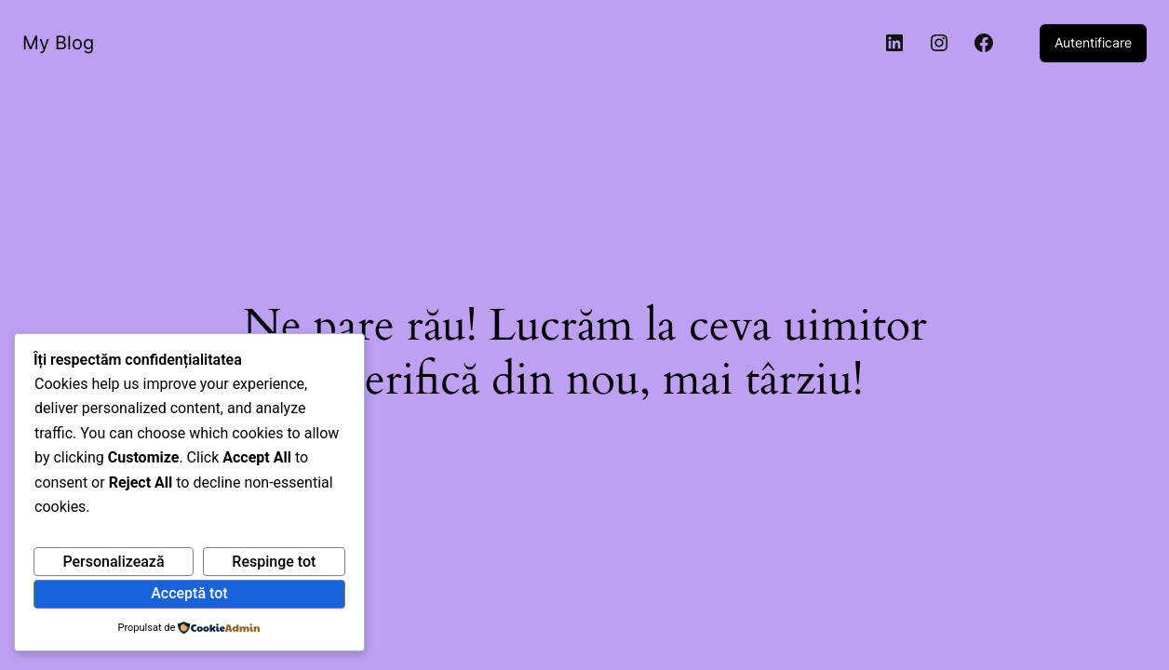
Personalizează (113, 561)
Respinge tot (274, 561)
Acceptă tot (189, 593)
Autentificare (1093, 42)
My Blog (58, 43)
